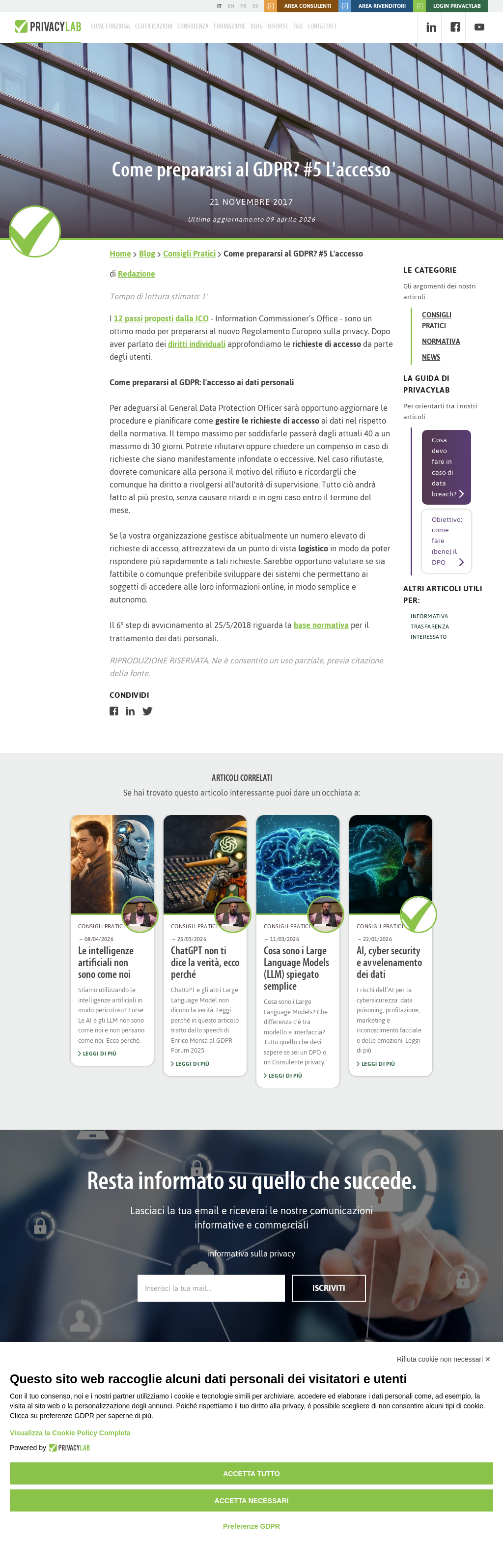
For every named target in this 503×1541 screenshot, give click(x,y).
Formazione (230, 26)
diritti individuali (196, 344)
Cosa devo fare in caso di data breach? (444, 467)
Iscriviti (328, 1288)
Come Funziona (110, 26)
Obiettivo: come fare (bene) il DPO (447, 541)
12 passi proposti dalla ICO (161, 318)
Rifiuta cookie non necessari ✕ (444, 1359)
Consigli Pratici (189, 253)
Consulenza (193, 26)
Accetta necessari (252, 1501)
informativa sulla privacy (251, 1253)
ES (255, 5)
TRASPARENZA (430, 626)
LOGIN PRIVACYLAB (447, 6)
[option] (112, 940)
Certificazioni (153, 26)
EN (230, 5)
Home (120, 253)
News (431, 357)
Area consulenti (297, 6)
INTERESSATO (429, 636)
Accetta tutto (251, 1474)
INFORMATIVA (429, 616)
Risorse (278, 26)
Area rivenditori (372, 6)
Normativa (441, 341)
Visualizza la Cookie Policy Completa (70, 1433)
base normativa (321, 625)
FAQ (298, 26)
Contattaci (321, 26)
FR (243, 5)
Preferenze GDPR (251, 1526)
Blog (257, 26)
